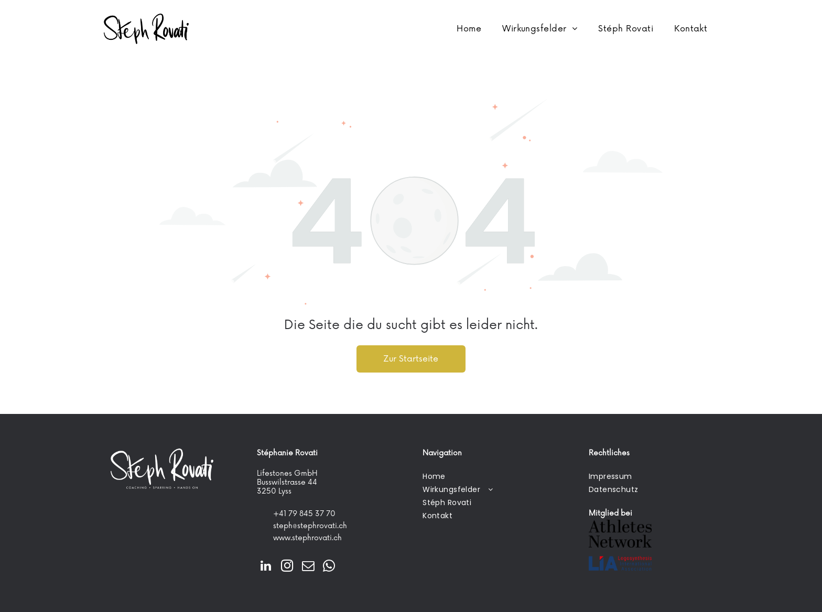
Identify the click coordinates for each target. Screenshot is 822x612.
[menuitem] (469, 29)
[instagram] (287, 566)
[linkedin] (266, 566)
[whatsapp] (329, 566)
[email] (308, 566)
